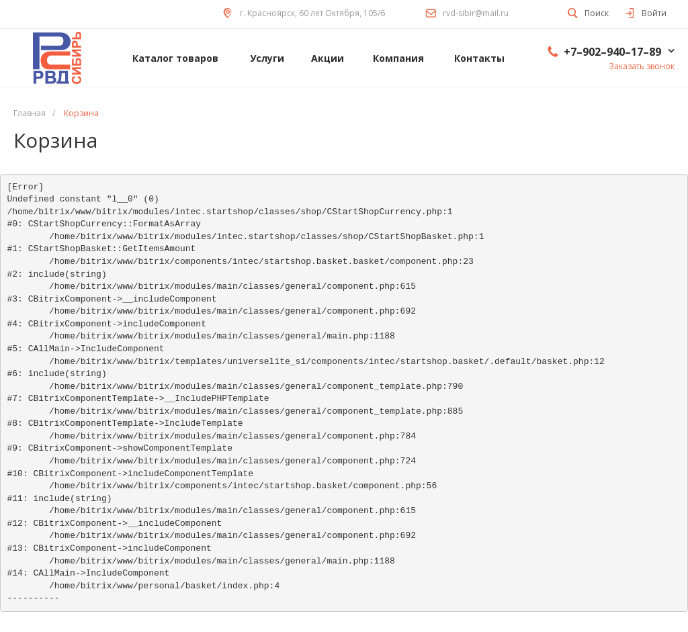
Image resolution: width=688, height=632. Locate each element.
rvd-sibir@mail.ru (476, 13)
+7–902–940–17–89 (612, 51)
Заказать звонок (642, 66)
